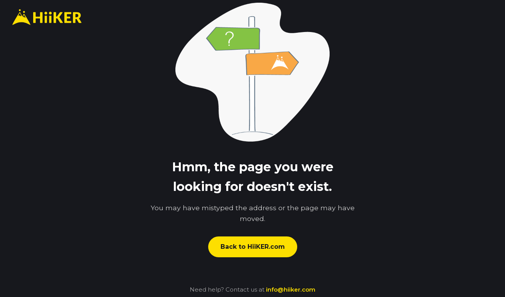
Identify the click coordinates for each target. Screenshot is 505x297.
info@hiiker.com (290, 289)
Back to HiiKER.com (253, 246)
